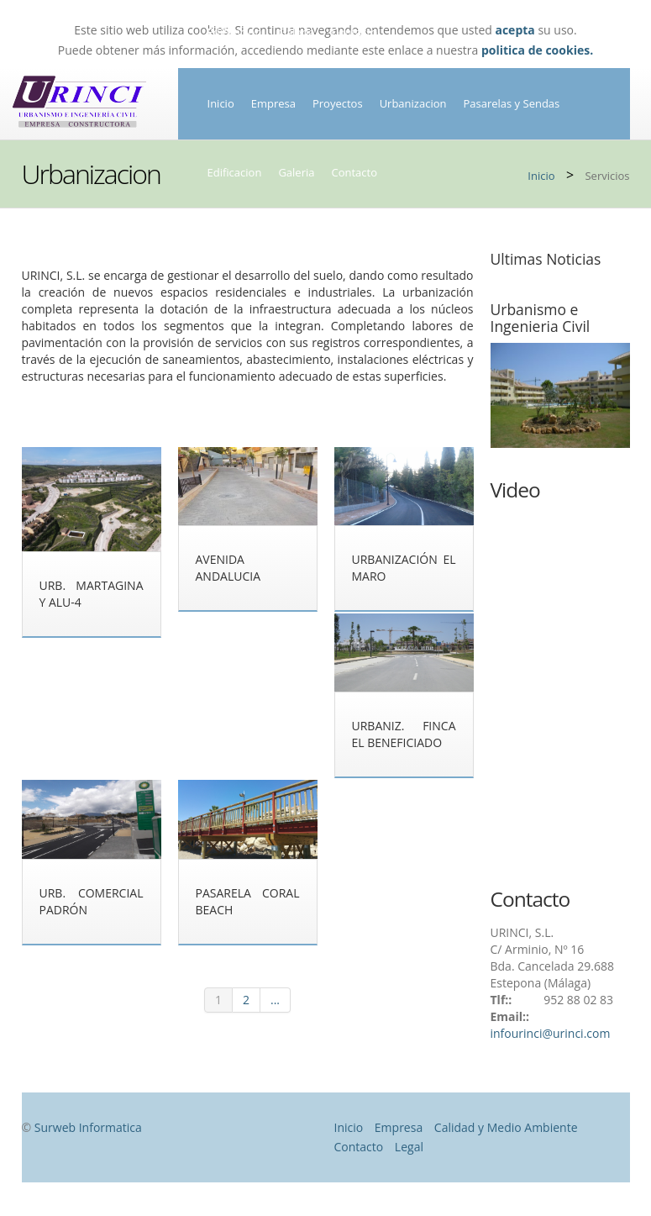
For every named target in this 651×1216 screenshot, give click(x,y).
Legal (409, 1147)
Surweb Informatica (88, 1127)
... (275, 1000)
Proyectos (337, 103)
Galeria (296, 172)
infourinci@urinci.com (551, 1033)
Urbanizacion (413, 103)
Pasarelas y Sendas (511, 103)
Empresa (273, 103)
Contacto (354, 172)
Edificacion (234, 172)
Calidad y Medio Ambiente (506, 1127)
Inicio (220, 103)
